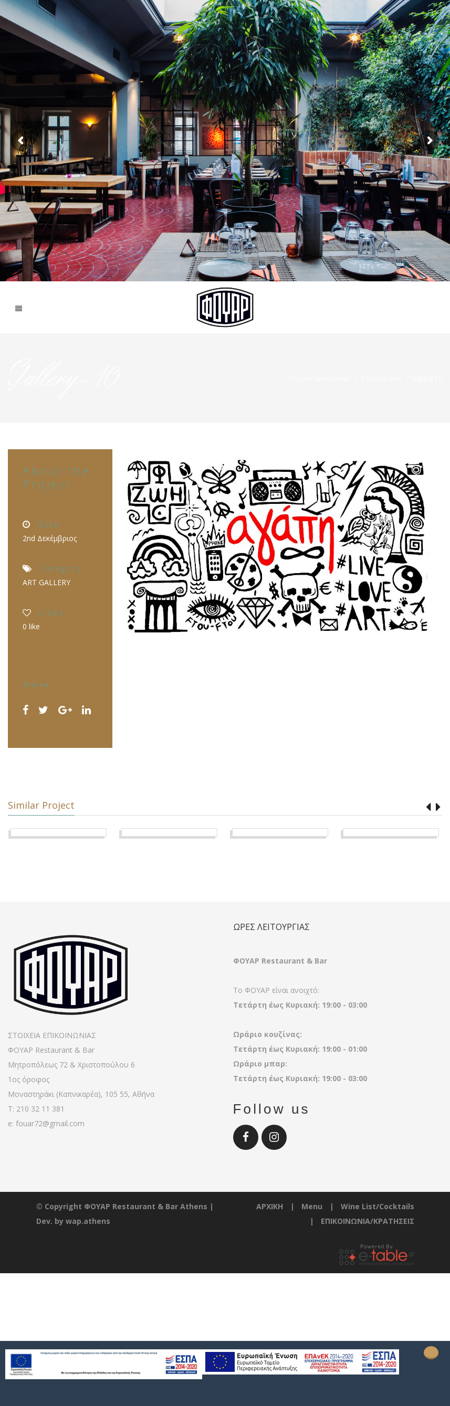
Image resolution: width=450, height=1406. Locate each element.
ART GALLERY (46, 582)
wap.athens (88, 1289)
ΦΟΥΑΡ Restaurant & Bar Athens (145, 1274)
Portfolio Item (381, 378)
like (31, 626)
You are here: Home (319, 378)
